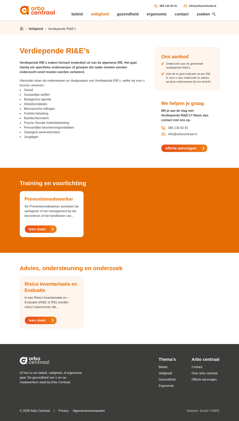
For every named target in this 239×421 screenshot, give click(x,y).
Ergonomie (157, 14)
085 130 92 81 (165, 6)
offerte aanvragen (186, 148)
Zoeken (206, 14)
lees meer (43, 229)
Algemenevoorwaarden (89, 410)
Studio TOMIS (209, 410)
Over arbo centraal (205, 373)
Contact (182, 14)
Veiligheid (100, 14)
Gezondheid (128, 14)
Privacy (64, 410)
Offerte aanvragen (204, 379)
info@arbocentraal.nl (199, 6)
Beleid (77, 14)
